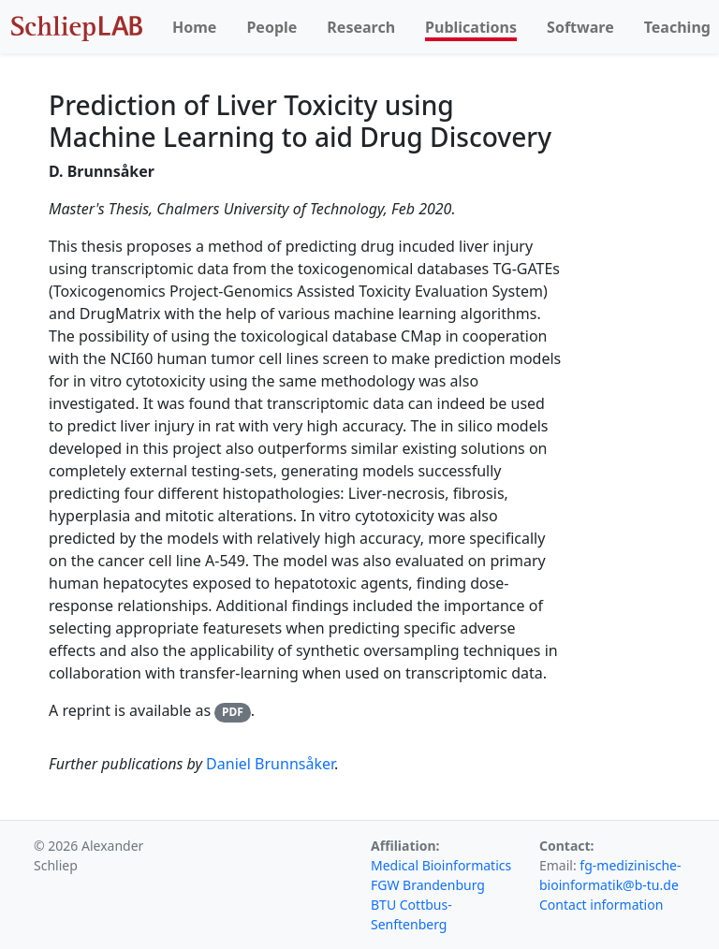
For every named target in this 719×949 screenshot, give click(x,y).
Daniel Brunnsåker (270, 763)
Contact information (601, 904)
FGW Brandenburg (428, 885)
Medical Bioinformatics (441, 865)
